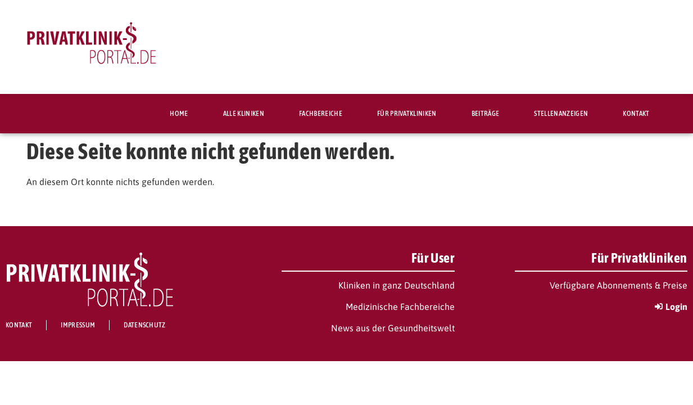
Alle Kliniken (243, 113)
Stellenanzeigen (561, 113)
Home (179, 113)
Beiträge (486, 113)
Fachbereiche (320, 113)
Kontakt (636, 113)
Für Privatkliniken (407, 113)
